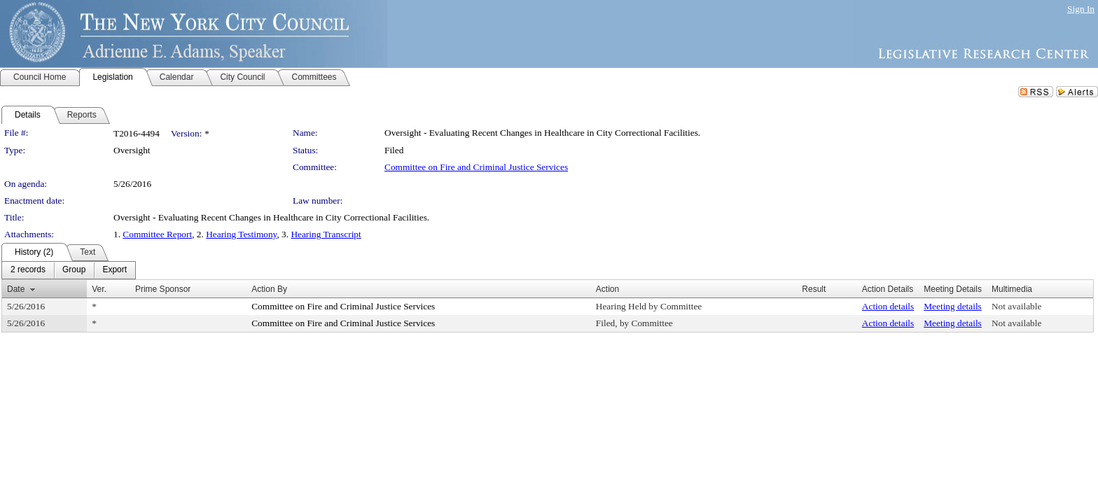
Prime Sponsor (162, 289)
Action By (269, 289)
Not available (1016, 306)
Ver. (99, 289)
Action (607, 289)
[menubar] (68, 270)
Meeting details (953, 306)
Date (16, 289)
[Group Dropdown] (74, 270)
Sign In (1080, 9)
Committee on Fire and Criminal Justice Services (476, 167)
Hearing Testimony (241, 234)
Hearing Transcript (326, 234)
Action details (888, 306)
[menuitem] (28, 270)
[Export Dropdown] (114, 270)
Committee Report (157, 234)
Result (814, 289)
